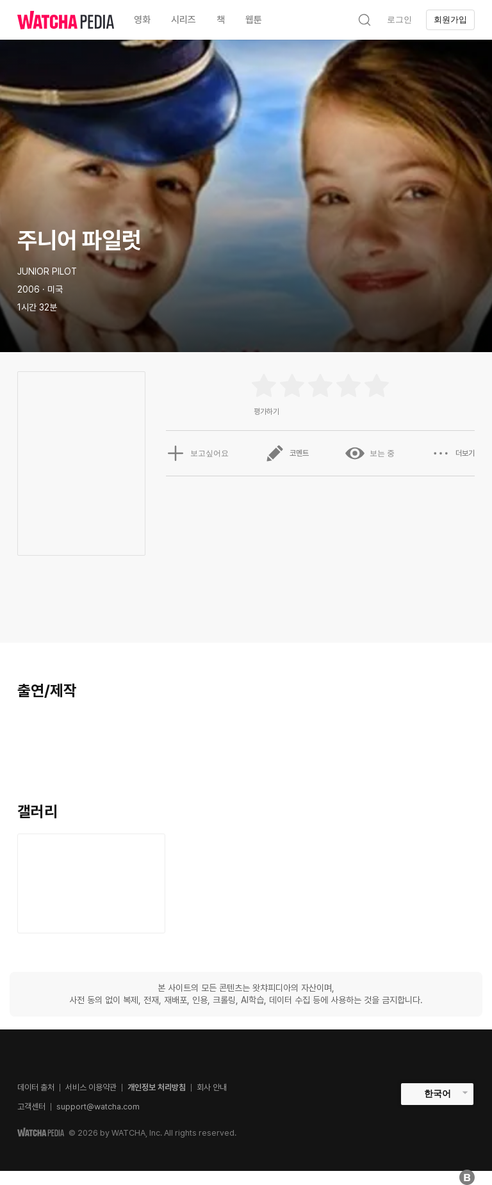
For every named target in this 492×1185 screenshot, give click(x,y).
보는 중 (370, 453)
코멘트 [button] (287, 453)
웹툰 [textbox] (253, 20)
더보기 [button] (453, 453)
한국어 (437, 1093)
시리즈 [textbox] (183, 20)
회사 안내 (212, 1087)
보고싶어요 (197, 453)
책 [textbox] (221, 20)
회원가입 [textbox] (450, 19)
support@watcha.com (98, 1106)
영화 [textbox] (142, 20)
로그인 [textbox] (399, 19)
